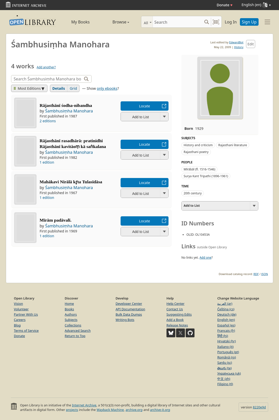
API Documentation (130, 309)
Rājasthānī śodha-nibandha (66, 105)
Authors (71, 314)
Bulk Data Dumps (129, 314)
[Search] (177, 22)
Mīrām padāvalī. (55, 220)
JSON (264, 274)
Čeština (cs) (225, 309)
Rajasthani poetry (196, 152)
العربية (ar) (224, 303)
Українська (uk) (229, 373)
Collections (73, 325)
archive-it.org (160, 409)
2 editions (48, 120)
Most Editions (27, 88)
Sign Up (249, 22)
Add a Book (175, 319)
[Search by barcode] (215, 21)
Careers (19, 319)
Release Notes (177, 325)
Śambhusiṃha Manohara (69, 111)
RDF (256, 274)
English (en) (226, 319)
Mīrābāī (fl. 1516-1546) (199, 169)
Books (69, 309)
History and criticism (198, 145)
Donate (225, 5)
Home (69, 303)
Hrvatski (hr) (226, 341)
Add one (205, 257)
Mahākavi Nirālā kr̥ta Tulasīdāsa (71, 181)
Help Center (175, 303)
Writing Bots (125, 319)
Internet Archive (84, 405)
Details (58, 88)
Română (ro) (226, 357)
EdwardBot (236, 42)
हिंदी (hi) (222, 336)
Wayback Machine (110, 409)
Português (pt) (228, 352)
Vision (18, 303)
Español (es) (226, 325)
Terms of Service (26, 330)
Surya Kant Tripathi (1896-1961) (206, 176)
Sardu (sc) (224, 362)
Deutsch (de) (226, 314)
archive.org (134, 409)
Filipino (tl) (225, 384)
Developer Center (129, 303)
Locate (144, 106)
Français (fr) (226, 330)
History (238, 47)
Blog (17, 325)
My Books (80, 22)
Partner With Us (26, 314)
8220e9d (259, 407)
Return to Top (75, 336)
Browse (115, 22)
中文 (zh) (223, 378)
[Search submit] (206, 21)
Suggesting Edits (179, 314)
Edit (250, 44)
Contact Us (174, 309)
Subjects (71, 319)
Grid (73, 88)
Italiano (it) (225, 346)
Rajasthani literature (232, 145)
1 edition (47, 162)
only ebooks (107, 88)
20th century (193, 193)
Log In (231, 22)
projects (72, 409)
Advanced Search (78, 330)
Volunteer (21, 309)
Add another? (46, 67)
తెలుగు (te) (224, 368)
